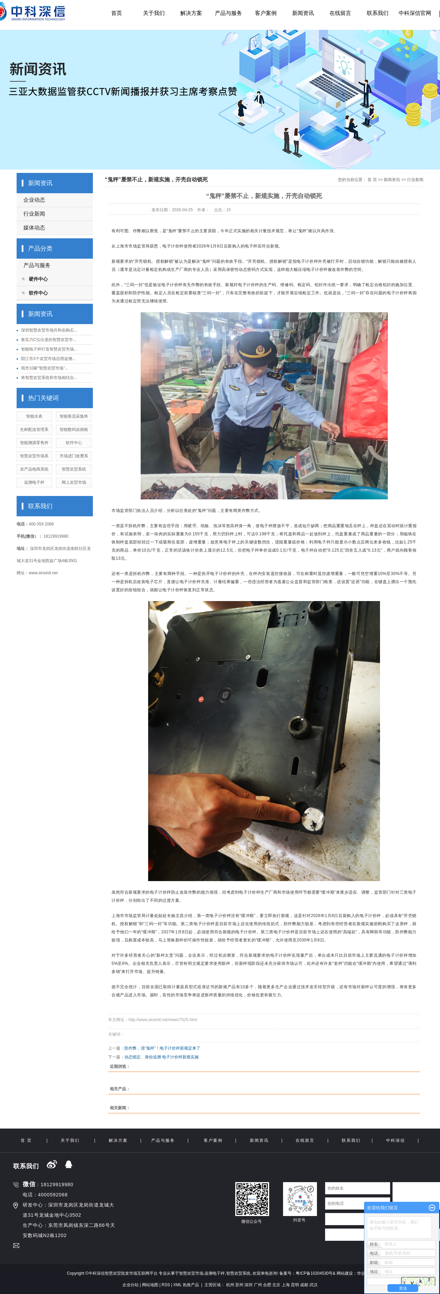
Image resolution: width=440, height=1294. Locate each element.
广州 (258, 1284)
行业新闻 (34, 214)
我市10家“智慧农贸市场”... (44, 368)
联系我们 (377, 13)
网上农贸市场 (74, 482)
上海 (286, 1284)
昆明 (295, 1284)
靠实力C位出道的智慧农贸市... (48, 339)
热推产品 (191, 1284)
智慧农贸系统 (74, 469)
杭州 (230, 1284)
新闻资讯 (303, 13)
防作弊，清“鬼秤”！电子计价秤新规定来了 (162, 1048)
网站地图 (150, 1284)
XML (177, 1284)
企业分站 (130, 1284)
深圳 (248, 1284)
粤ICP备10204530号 (314, 1273)
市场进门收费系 (74, 456)
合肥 (267, 1284)
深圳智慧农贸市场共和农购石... (49, 330)
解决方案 (191, 13)
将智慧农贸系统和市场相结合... (49, 377)
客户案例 (266, 13)
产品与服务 (228, 13)
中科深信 (395, 1140)
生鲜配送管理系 (34, 429)
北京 (276, 1284)
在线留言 (340, 13)
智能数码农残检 (74, 429)
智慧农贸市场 (191, 1273)
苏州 (239, 1284)
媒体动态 (34, 228)
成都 (304, 1284)
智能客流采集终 (74, 416)
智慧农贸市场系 (34, 456)
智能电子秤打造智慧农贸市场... (49, 349)
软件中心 (38, 293)
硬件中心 (38, 279)
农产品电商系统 (34, 469)
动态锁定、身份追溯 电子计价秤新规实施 (161, 1057)
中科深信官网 (415, 13)
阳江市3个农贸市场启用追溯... (48, 358)
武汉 (313, 1284)
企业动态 (34, 200)
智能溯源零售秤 (34, 442)
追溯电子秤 (34, 482)
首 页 (372, 179)
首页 (116, 13)
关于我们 (154, 13)
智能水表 (34, 416)
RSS (166, 1284)
